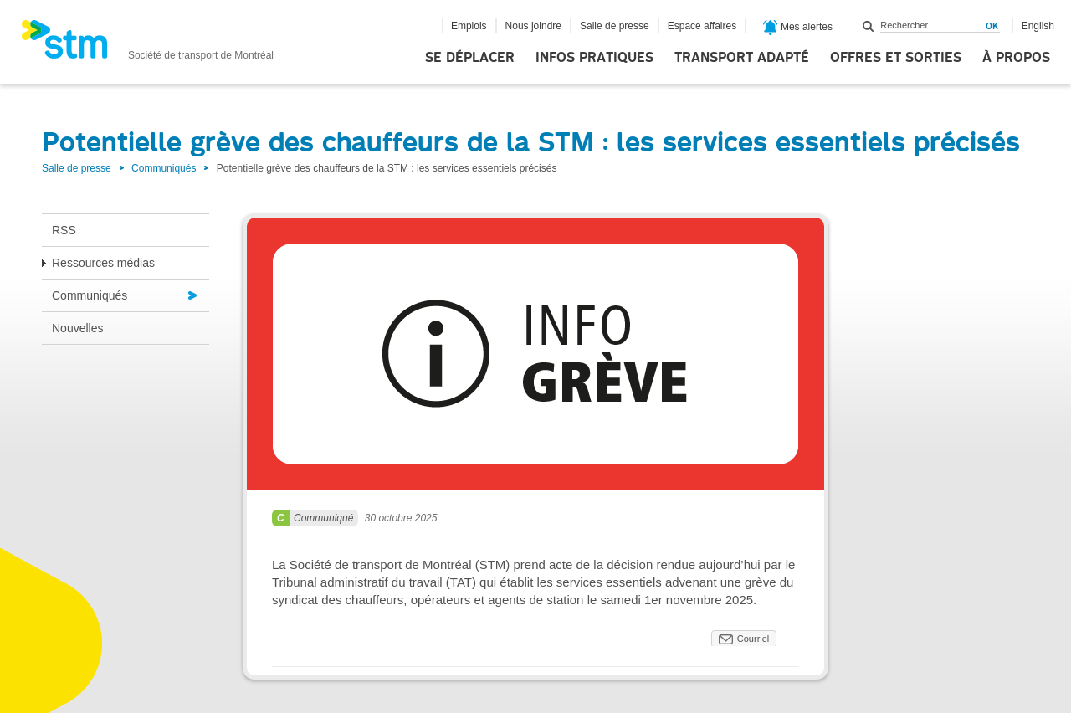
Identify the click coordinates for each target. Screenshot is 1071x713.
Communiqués (163, 168)
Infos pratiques (594, 57)
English (1038, 26)
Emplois (469, 26)
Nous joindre (533, 26)
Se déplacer (470, 57)
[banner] (147, 44)
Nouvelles (77, 328)
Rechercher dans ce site (868, 26)
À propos (1016, 57)
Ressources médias (103, 262)
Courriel (753, 638)
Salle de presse (614, 26)
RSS (64, 230)
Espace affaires (702, 26)
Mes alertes (798, 27)
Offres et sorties (895, 57)
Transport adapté (741, 57)
